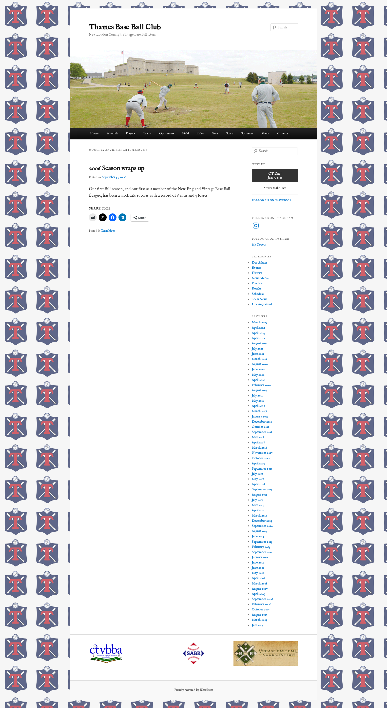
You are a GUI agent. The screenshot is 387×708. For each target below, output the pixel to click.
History (257, 273)
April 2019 (258, 406)
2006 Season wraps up (116, 168)
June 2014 (258, 536)
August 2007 (260, 589)
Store (229, 133)
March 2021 (259, 359)
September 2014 (262, 526)
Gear (215, 133)
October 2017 (261, 458)
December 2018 (262, 422)
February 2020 (261, 385)
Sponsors (247, 133)
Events (256, 268)
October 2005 (261, 609)
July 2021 (257, 349)
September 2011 (262, 552)
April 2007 (258, 594)
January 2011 (260, 557)
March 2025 (259, 322)
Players (130, 133)
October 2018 (260, 427)
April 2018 (258, 442)
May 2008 (258, 573)
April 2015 (258, 510)
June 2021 (258, 354)
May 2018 (258, 437)
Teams (147, 133)
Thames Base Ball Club (125, 27)
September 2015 (262, 489)
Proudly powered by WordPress (193, 690)
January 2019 (260, 417)
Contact (282, 133)
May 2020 (258, 375)
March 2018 (259, 448)
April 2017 (258, 463)
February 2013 (261, 547)
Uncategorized (262, 304)
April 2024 (258, 328)
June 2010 (258, 563)
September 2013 (262, 542)
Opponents (166, 133)
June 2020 (258, 369)
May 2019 (258, 401)
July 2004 (257, 625)
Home (94, 133)
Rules (200, 133)
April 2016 (258, 484)
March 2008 (259, 584)
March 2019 (259, 411)
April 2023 (258, 333)
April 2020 (258, 380)
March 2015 (259, 516)
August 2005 (259, 615)
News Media (260, 278)
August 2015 (259, 495)
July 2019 (257, 396)
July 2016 (257, 474)
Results (256, 289)
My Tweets (259, 245)
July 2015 (257, 500)
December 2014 (262, 521)
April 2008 (258, 578)
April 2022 (258, 338)
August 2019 (259, 390)
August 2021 (259, 343)
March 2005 (259, 620)
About (265, 133)
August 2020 (260, 364)
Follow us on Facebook (271, 200)
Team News (108, 231)
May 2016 (258, 479)
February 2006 (261, 604)
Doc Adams (259, 263)
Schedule (112, 133)
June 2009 (258, 568)
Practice (257, 283)
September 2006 (262, 599)
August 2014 (259, 531)
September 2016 (262, 469)
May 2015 (258, 505)
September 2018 (262, 432)
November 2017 (262, 453)
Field (185, 133)
